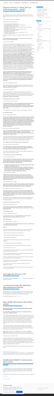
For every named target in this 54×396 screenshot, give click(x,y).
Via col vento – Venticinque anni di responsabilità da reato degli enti (42, 10)
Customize (6, 391)
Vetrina (23, 11)
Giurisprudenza (44, 24)
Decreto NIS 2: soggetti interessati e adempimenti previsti (42, 15)
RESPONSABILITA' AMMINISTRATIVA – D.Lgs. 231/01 (43, 41)
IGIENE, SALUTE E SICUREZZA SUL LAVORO (8, 11)
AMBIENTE (43, 22)
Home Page (6, 2)
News (20, 11)
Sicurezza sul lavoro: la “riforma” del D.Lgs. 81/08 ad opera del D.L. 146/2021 (17, 8)
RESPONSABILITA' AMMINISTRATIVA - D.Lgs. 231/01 (10, 363)
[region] (13, 389)
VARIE (43, 49)
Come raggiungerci (16, 2)
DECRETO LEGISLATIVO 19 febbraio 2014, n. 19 (11, 351)
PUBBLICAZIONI (43, 39)
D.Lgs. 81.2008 (20, 278)
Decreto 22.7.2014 (19, 296)
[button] (50, 2)
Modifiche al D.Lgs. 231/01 (41, 11)
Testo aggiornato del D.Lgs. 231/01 (42, 13)
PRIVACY (43, 34)
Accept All (19, 391)
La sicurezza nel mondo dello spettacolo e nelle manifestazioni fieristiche (17, 286)
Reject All (13, 391)
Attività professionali (34, 2)
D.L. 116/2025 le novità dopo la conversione (43, 17)
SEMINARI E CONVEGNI (43, 47)
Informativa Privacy (25, 3)
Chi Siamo (10, 2)
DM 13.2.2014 (5, 376)
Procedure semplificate (6, 378)
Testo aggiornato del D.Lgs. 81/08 (14, 274)
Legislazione (17, 11)
